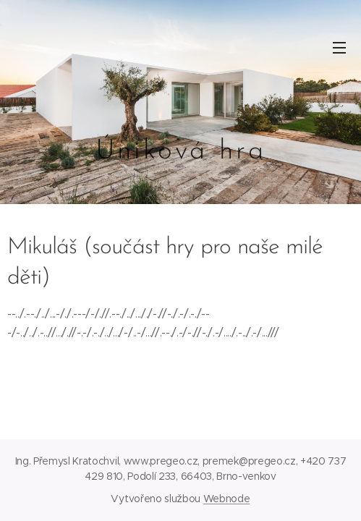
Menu (339, 47)
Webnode (226, 498)
